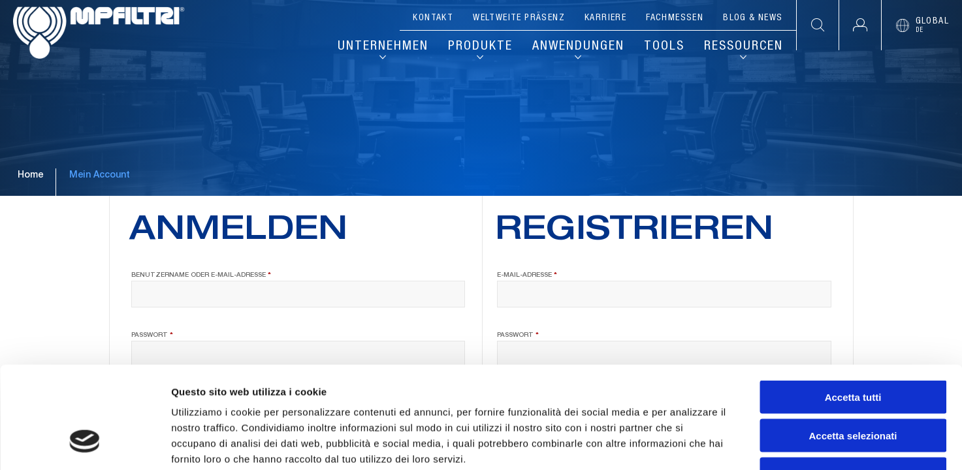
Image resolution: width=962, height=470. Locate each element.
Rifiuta (853, 386)
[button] (860, 25)
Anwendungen (578, 47)
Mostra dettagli (687, 444)
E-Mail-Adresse (552, 275)
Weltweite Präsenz (519, 18)
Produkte (480, 47)
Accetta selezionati (853, 348)
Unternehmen (383, 47)
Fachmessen (674, 18)
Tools (664, 47)
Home (30, 175)
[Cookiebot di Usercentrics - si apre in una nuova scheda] (84, 444)
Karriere (605, 18)
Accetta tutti (853, 309)
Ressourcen (743, 47)
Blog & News (752, 18)
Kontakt (433, 18)
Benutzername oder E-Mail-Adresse (226, 275)
